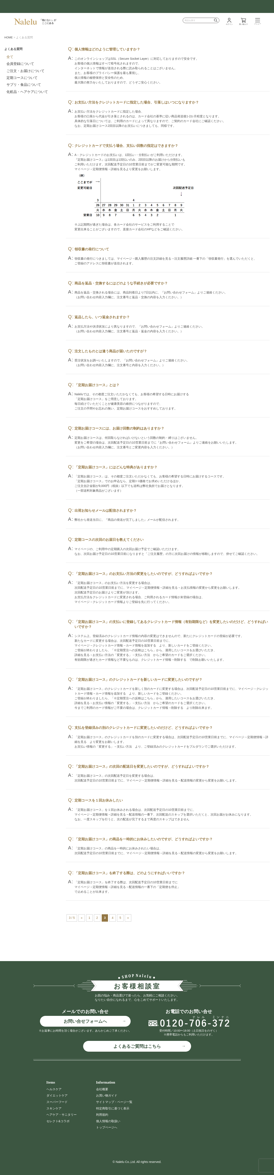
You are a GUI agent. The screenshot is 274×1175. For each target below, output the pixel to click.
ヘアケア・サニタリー (61, 1114)
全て (9, 57)
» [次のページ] (128, 917)
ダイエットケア (57, 1095)
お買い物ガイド (106, 1095)
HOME (8, 37)
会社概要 (102, 1089)
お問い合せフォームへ (85, 1021)
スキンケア (54, 1108)
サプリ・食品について (23, 84)
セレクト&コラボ (58, 1121)
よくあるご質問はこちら (137, 1046)
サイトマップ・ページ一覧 (114, 1102)
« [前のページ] (81, 917)
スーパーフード (57, 1102)
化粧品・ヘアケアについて (27, 92)
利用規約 (102, 1114)
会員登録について (20, 64)
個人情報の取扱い (108, 1121)
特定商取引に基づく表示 (112, 1108)
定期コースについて (22, 78)
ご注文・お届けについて (25, 71)
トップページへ (106, 1127)
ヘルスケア (54, 1089)
